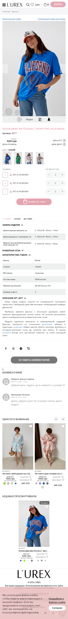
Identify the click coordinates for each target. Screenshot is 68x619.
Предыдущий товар (11, 18)
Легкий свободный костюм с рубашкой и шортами (17, 473)
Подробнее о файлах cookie (57, 600)
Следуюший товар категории (52, 18)
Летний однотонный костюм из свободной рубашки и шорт (50, 473)
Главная (6, 11)
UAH (37, 4)
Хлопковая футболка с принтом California (34, 550)
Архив (15, 11)
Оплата (17, 219)
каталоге (6, 332)
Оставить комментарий (34, 359)
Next (63, 68)
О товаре (7, 219)
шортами (17, 327)
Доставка (28, 219)
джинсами (47, 324)
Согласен (57, 607)
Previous (5, 68)
